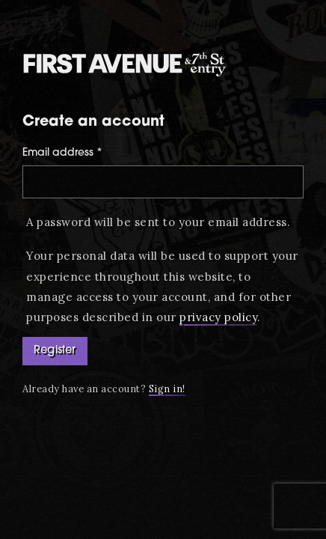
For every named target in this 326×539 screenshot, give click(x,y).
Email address (62, 153)
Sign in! (167, 389)
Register (55, 350)
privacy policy (218, 317)
